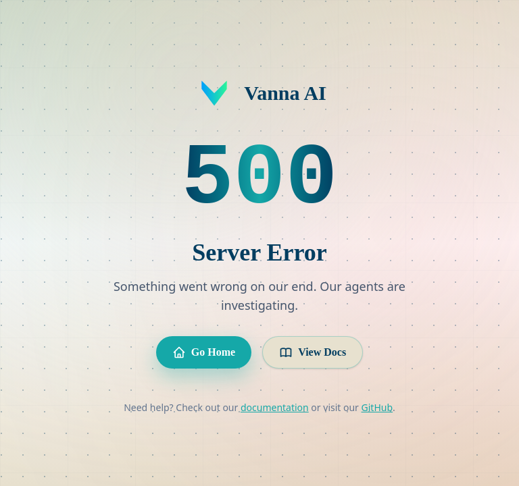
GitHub (377, 407)
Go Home (203, 352)
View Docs (312, 352)
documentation (275, 407)
